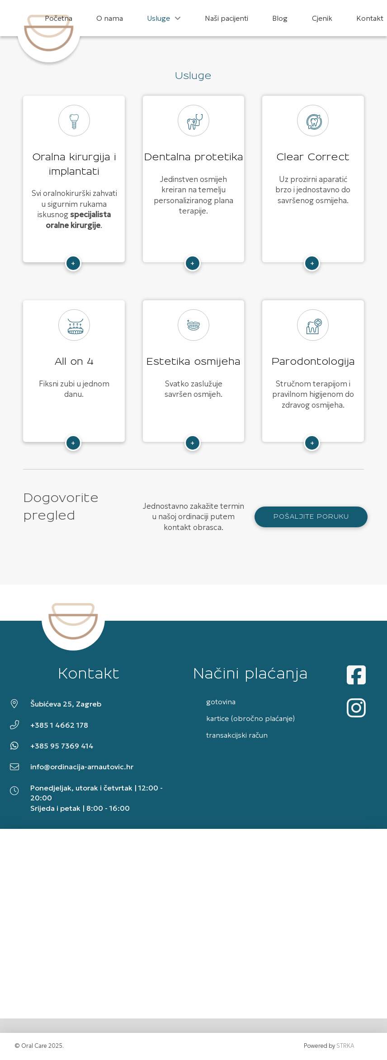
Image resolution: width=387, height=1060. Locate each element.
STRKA (345, 1046)
